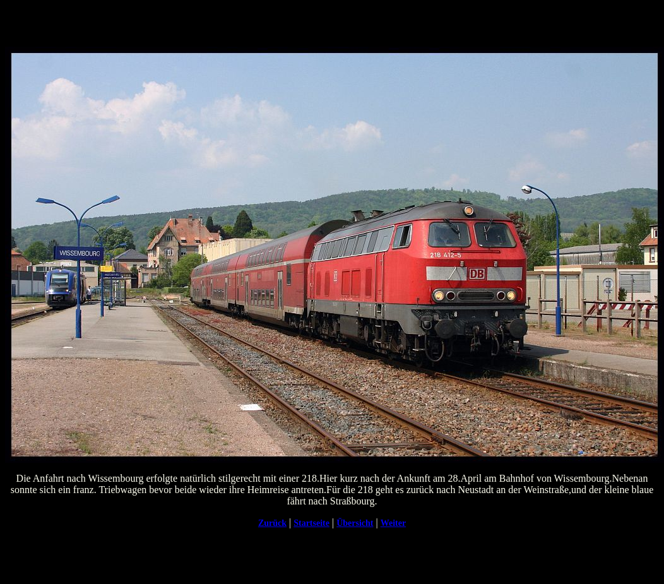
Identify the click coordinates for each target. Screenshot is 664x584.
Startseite (311, 523)
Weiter (393, 523)
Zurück (272, 523)
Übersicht (354, 523)
